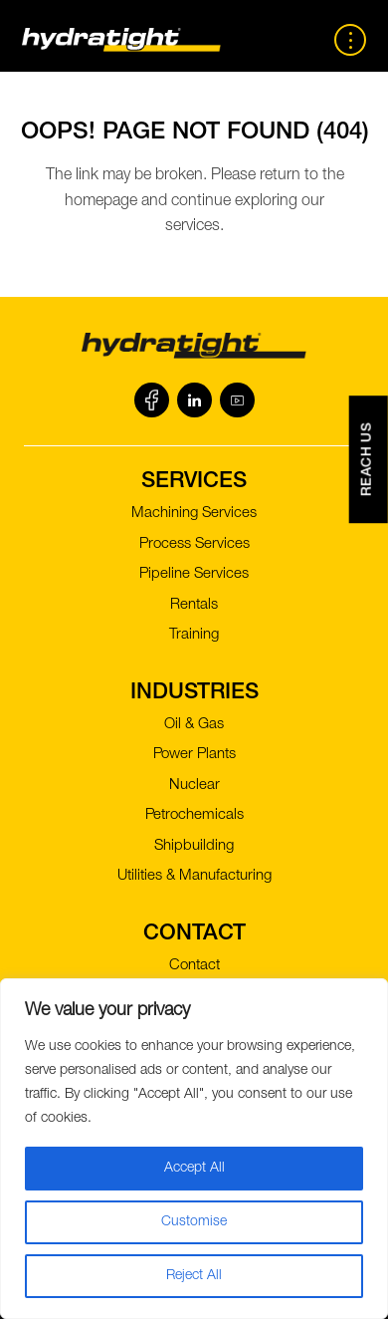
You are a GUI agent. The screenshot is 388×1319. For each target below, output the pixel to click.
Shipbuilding (194, 846)
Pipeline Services (194, 574)
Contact (194, 965)
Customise (194, 1222)
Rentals (194, 605)
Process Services (194, 544)
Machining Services (194, 513)
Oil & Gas (194, 724)
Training (194, 635)
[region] (194, 1148)
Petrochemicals (194, 815)
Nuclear (194, 785)
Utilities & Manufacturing (194, 876)
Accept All (194, 1169)
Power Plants (194, 754)
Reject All (194, 1276)
